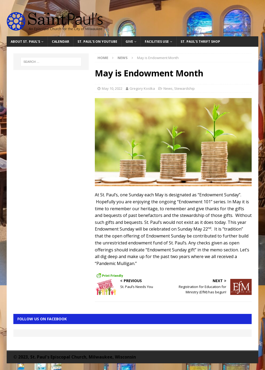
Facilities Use (157, 41)
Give (129, 41)
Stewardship (184, 88)
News (168, 88)
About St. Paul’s (25, 41)
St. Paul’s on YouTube (97, 41)
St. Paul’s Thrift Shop (200, 41)
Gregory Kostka (142, 88)
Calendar (60, 41)
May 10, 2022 (112, 88)
